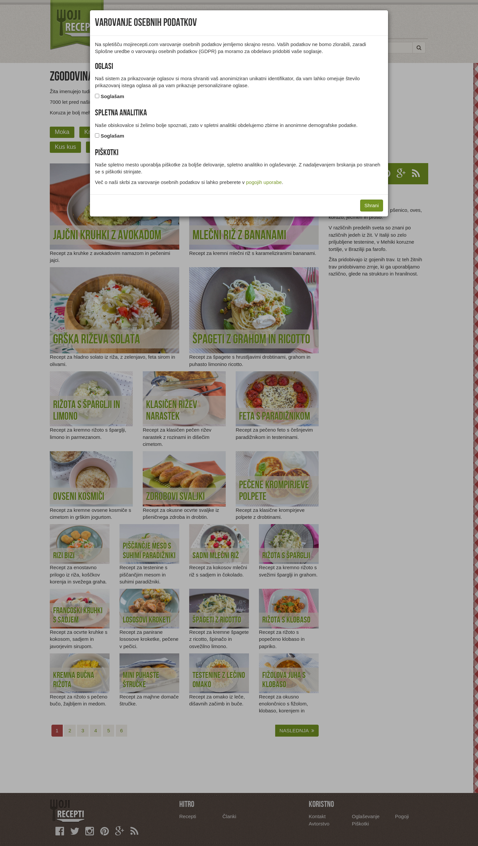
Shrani (371, 205)
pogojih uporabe (264, 182)
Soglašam (112, 96)
